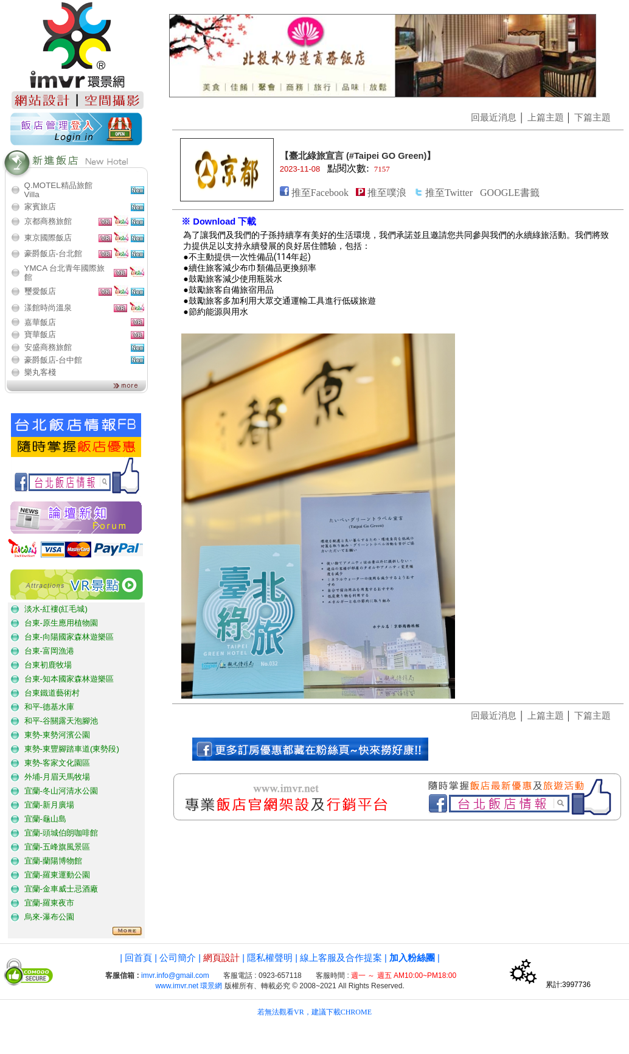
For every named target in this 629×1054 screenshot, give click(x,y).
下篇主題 (592, 117)
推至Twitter (449, 192)
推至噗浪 (386, 192)
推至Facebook (320, 192)
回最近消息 (493, 117)
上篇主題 (545, 117)
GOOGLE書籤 (510, 192)
